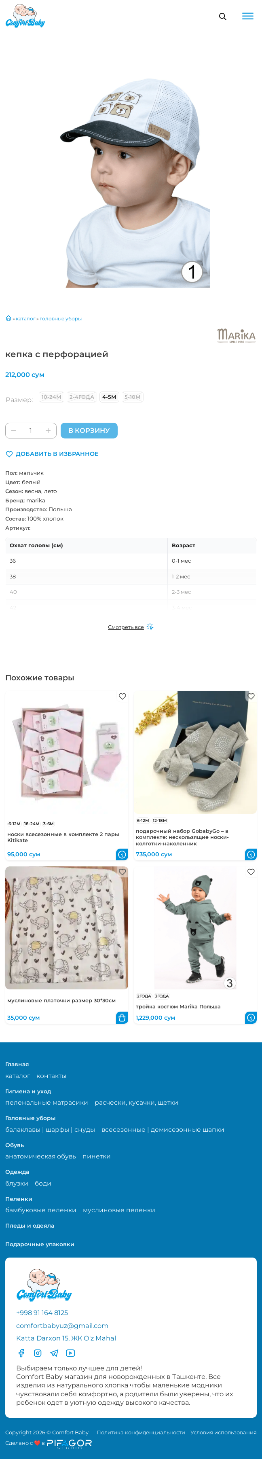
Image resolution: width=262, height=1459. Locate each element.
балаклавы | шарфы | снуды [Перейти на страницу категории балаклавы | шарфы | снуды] (50, 1129)
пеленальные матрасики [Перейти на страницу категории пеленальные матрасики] (46, 1102)
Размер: (19, 400)
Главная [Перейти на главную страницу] (17, 1064)
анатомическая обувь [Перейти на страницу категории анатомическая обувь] (40, 1156)
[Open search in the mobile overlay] (223, 16)
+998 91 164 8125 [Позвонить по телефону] (42, 1313)
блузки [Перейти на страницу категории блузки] (16, 1183)
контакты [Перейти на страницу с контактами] (51, 1076)
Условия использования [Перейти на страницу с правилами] (223, 1432)
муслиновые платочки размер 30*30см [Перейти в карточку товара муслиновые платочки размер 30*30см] (61, 1000)
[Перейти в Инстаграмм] (37, 1353)
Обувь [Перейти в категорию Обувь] (14, 1145)
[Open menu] (248, 16)
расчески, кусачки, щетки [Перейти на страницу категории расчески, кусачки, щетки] (136, 1102)
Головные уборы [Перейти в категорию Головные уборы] (30, 1118)
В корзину (89, 430)
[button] (52, 454)
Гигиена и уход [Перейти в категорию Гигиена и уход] (28, 1091)
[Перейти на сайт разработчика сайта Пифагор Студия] (48, 1444)
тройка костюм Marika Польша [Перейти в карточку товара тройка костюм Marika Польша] (178, 1007)
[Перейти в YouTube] (70, 1353)
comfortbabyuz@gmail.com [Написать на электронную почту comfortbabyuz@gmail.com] (62, 1325)
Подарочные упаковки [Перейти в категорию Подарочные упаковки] (39, 1244)
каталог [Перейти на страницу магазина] (17, 1076)
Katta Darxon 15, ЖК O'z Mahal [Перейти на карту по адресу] (66, 1338)
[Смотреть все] (131, 627)
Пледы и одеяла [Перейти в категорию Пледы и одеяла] (29, 1225)
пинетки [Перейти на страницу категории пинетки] (96, 1156)
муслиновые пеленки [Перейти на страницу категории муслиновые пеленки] (119, 1210)
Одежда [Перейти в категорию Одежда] (17, 1172)
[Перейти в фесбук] (21, 1353)
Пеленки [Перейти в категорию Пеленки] (18, 1199)
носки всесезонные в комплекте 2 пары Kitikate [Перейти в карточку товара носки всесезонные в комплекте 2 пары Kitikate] (63, 837)
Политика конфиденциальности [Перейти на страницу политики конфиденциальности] (141, 1432)
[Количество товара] (31, 430)
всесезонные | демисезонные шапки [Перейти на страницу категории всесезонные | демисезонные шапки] (162, 1129)
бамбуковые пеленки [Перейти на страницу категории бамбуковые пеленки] (40, 1210)
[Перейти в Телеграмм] (54, 1353)
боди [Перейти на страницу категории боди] (43, 1183)
